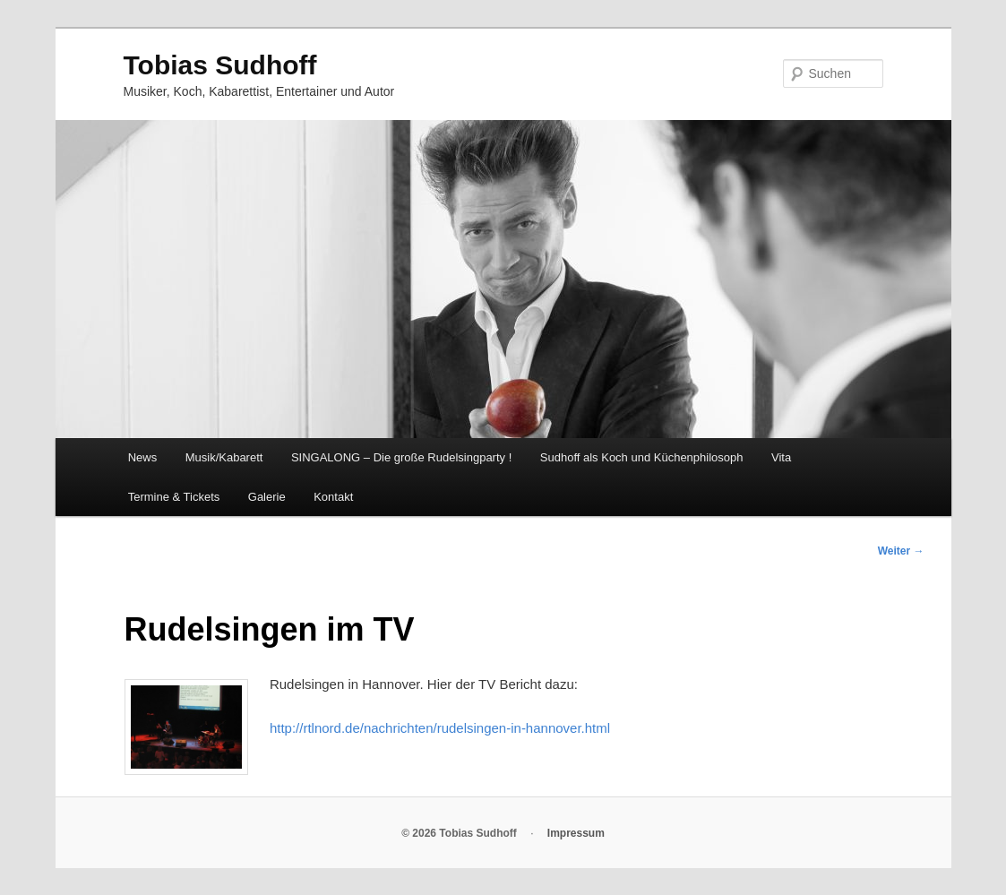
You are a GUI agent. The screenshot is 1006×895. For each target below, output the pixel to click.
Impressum (576, 833)
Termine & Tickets (174, 496)
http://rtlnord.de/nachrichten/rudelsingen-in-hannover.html (440, 728)
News (143, 457)
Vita (781, 457)
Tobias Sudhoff (220, 65)
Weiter (901, 551)
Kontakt (333, 496)
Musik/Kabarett (224, 457)
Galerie (267, 496)
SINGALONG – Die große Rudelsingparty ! (401, 457)
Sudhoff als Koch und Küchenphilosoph (642, 457)
